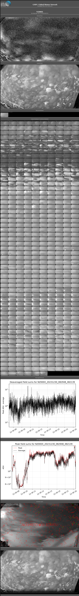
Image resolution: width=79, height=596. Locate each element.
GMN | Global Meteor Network (45, 5)
